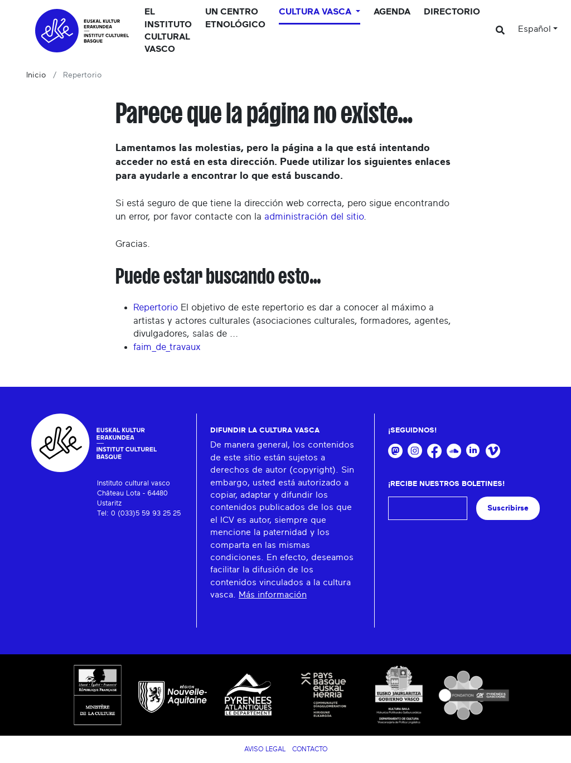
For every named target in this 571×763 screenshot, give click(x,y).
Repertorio (155, 307)
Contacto (309, 749)
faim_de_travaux (167, 347)
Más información (273, 594)
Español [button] (534, 29)
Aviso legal (265, 749)
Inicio (36, 75)
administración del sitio (314, 216)
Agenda (392, 11)
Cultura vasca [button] (316, 11)
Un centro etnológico (235, 17)
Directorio (452, 11)
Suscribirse (508, 508)
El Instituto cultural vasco (168, 30)
